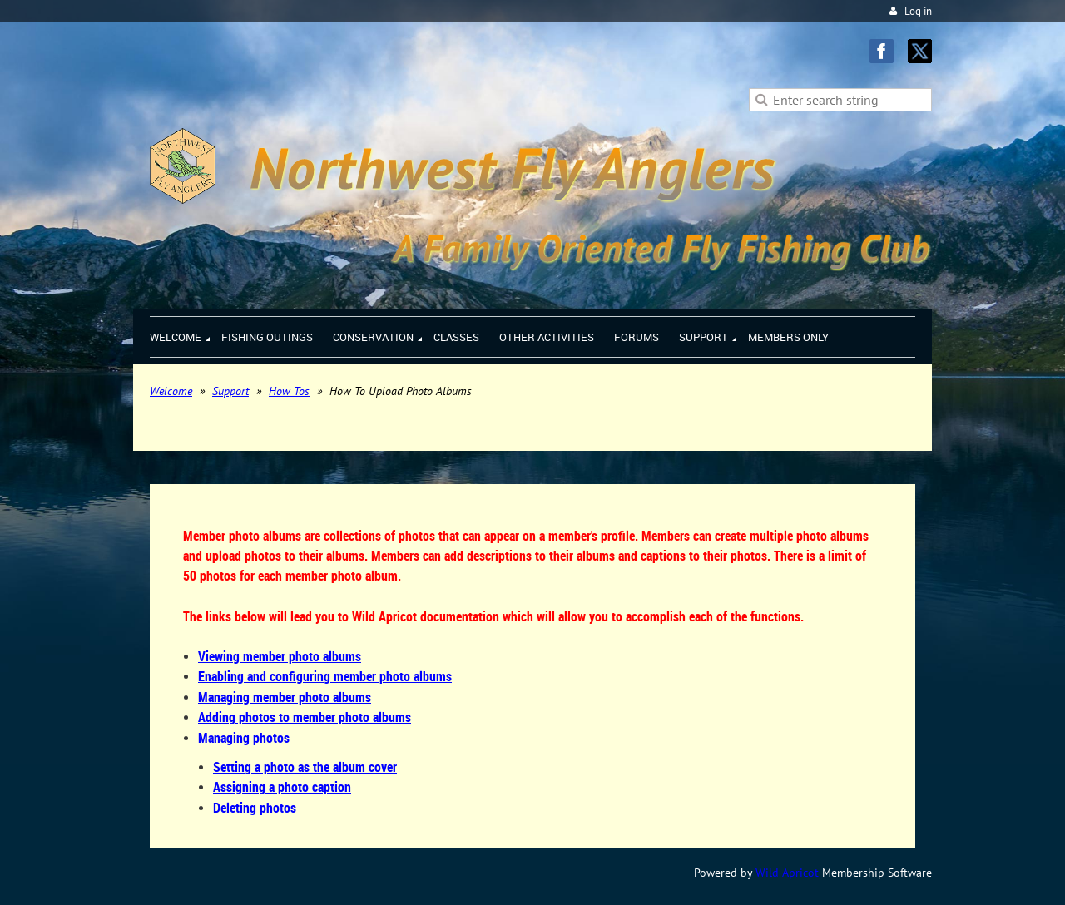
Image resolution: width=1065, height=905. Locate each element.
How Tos (289, 390)
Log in (918, 11)
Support (230, 390)
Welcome (171, 390)
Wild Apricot (787, 872)
